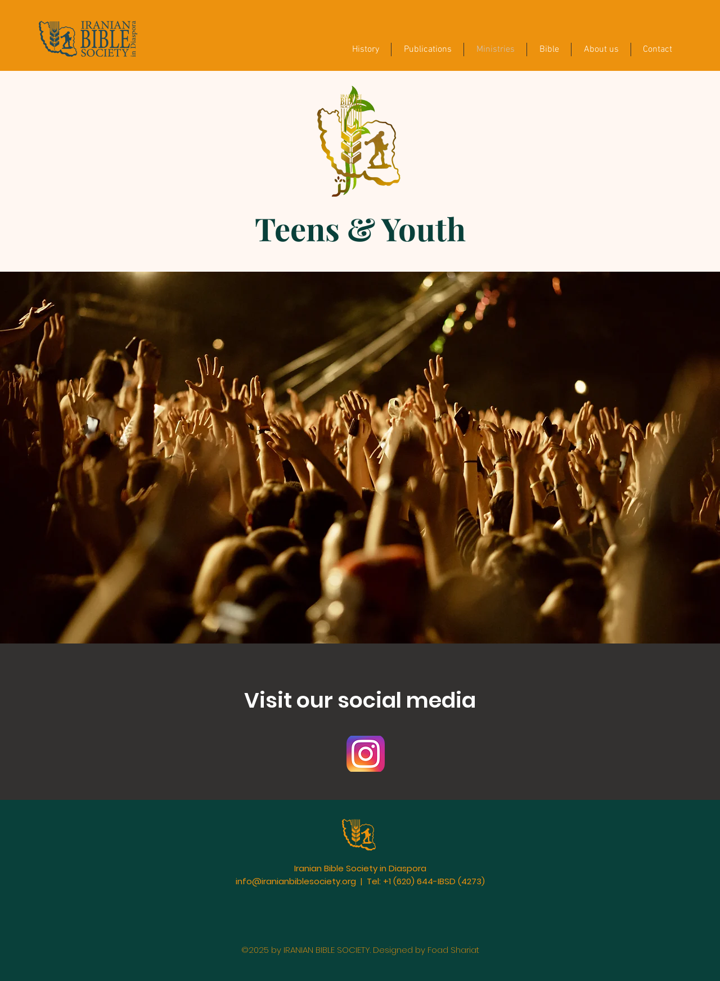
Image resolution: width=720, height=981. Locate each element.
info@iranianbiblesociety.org (296, 881)
